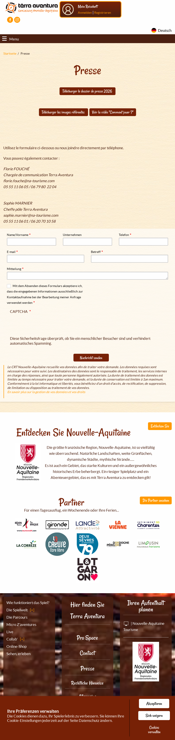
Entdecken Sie (160, 426)
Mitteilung (14, 269)
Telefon (124, 235)
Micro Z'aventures (21, 624)
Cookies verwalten (154, 729)
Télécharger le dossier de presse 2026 (87, 91)
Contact (87, 653)
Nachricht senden (91, 357)
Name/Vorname (17, 235)
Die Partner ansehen (155, 500)
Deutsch (164, 30)
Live (9, 632)
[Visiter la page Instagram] (17, 20)
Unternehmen (72, 235)
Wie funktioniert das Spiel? (27, 602)
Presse (87, 668)
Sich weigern (154, 715)
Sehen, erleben (18, 654)
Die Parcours (16, 617)
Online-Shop (16, 646)
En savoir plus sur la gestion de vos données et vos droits (46, 392)
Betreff (96, 252)
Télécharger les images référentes (63, 112)
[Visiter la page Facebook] (10, 20)
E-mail (11, 252)
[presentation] (43, 324)
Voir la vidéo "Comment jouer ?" (112, 112)
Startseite (9, 53)
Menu (10, 39)
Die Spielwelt (17, 610)
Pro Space (87, 638)
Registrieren (102, 12)
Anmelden (85, 12)
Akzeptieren (154, 703)
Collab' (12, 639)
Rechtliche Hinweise (87, 683)
